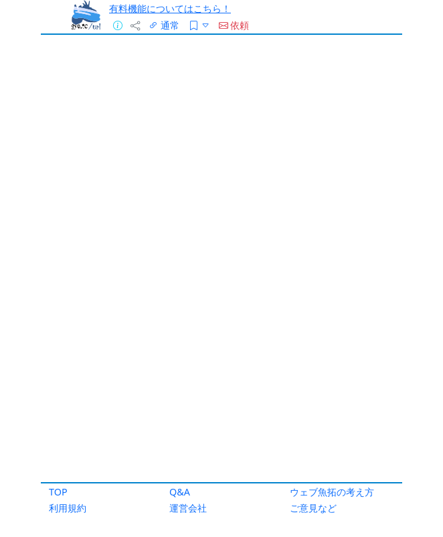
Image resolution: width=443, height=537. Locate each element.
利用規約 (67, 508)
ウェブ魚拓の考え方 (332, 491)
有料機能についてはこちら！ (170, 8)
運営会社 (188, 508)
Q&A (179, 491)
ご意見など (313, 508)
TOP (58, 491)
